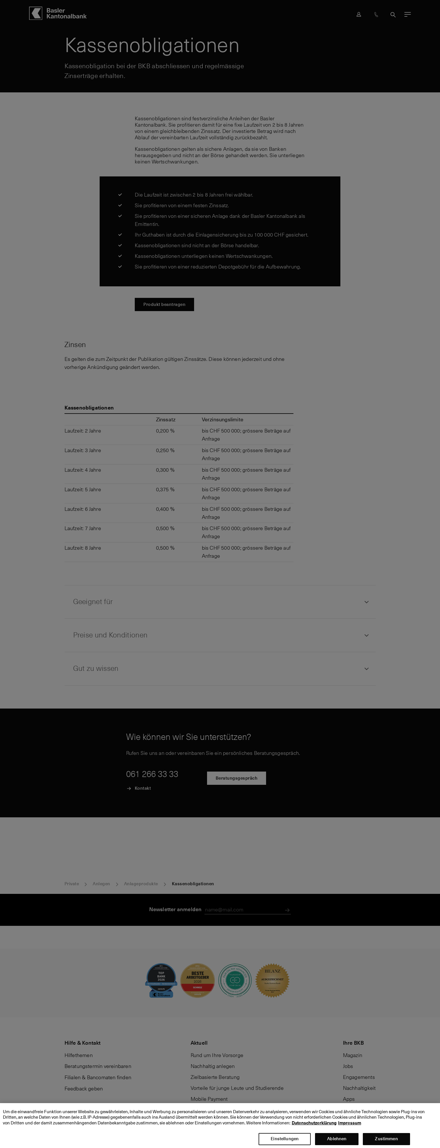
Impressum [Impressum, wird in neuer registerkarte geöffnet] (349, 1126)
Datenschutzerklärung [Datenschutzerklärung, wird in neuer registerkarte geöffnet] (314, 1126)
